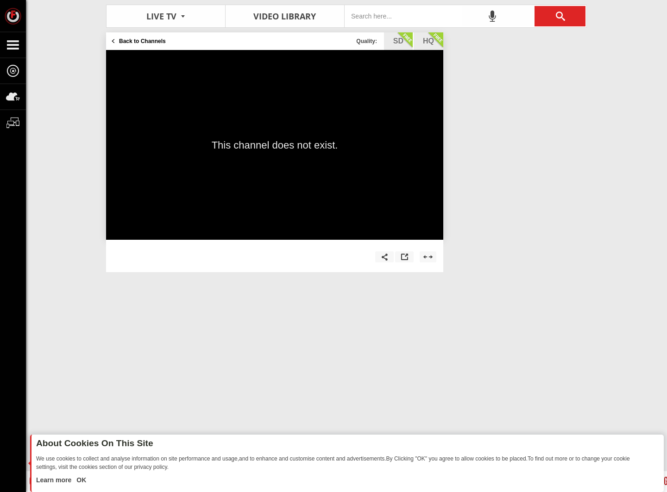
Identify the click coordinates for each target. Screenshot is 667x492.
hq (433, 40)
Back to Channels (142, 41)
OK (80, 480)
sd (403, 40)
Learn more (54, 480)
